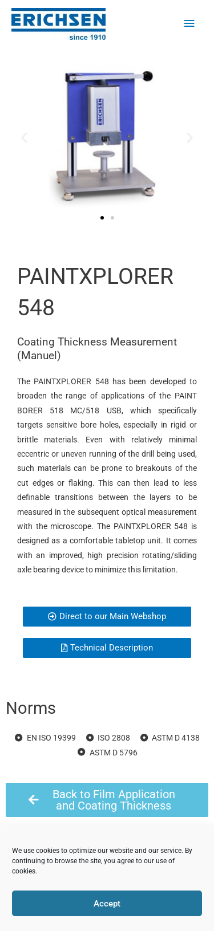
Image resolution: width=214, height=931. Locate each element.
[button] (24, 137)
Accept (107, 904)
